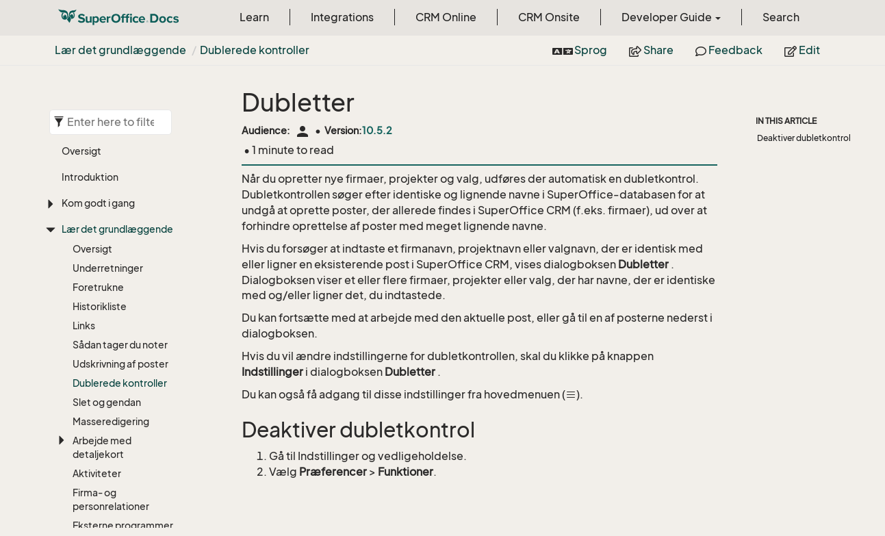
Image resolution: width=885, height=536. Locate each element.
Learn (254, 17)
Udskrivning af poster (120, 364)
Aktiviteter (97, 473)
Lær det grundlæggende (120, 50)
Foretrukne (98, 287)
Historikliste (100, 306)
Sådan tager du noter (120, 344)
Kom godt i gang (98, 203)
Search (780, 17)
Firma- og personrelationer (111, 499)
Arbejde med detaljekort (102, 447)
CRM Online (445, 17)
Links (84, 325)
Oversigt (81, 151)
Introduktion (90, 177)
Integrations (342, 17)
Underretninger (108, 268)
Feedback (728, 50)
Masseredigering (111, 421)
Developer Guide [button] (671, 17)
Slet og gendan (107, 402)
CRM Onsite (549, 17)
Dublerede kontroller (254, 50)
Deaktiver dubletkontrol (804, 138)
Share (651, 50)
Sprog (580, 50)
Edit (802, 50)
